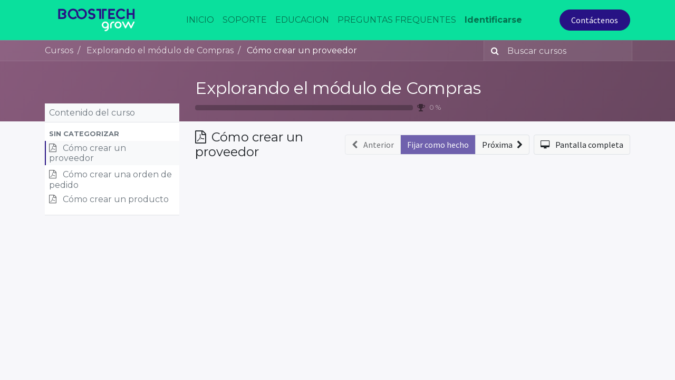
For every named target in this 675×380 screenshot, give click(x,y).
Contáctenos (594, 20)
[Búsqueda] (493, 51)
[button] (112, 134)
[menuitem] (200, 20)
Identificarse (493, 20)
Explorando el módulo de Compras (338, 88)
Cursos (59, 50)
